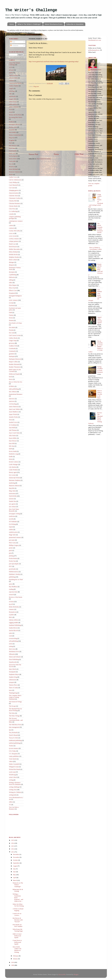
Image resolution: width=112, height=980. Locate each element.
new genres (12, 504)
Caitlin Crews (13, 177)
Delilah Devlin (13, 254)
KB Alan (11, 446)
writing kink (12, 795)
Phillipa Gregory (14, 545)
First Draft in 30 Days (15, 323)
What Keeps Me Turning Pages (18, 930)
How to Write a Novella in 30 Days (99, 394)
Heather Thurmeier (14, 367)
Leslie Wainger (13, 464)
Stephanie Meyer (14, 674)
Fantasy (11, 315)
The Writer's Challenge (31, 10)
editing (11, 280)
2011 (13, 852)
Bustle (11, 174)
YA (10, 804)
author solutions (13, 107)
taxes (10, 690)
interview (12, 398)
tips (10, 730)
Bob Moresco (13, 145)
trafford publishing (14, 743)
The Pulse (12, 713)
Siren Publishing (14, 659)
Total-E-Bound (13, 735)
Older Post (79, 154)
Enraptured (12, 293)
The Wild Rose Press (15, 724)
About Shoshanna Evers (53, 24)
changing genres (14, 190)
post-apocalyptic (14, 563)
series (10, 643)
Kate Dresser (13, 441)
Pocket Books (13, 558)
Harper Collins (13, 361)
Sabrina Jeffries (13, 620)
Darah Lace (12, 244)
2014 (13, 843)
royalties (11, 614)
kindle (11, 456)
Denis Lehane (13, 259)
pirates (11, 548)
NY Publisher (13, 521)
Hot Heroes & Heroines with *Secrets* (18, 919)
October (15, 860)
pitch (10, 550)
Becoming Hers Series (15, 117)
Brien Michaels (13, 169)
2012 (13, 849)
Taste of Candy (13, 687)
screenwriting (13, 638)
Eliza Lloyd (12, 288)
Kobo (10, 459)
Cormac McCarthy (14, 231)
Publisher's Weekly (14, 574)
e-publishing (12, 274)
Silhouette (12, 654)
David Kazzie (13, 246)
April (15, 877)
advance (11, 70)
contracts (11, 228)
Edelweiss (12, 277)
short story (12, 649)
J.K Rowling (12, 404)
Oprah (11, 527)
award (11, 112)
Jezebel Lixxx (13, 422)
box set (11, 164)
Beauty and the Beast (15, 115)
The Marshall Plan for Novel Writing (15, 709)
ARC (10, 94)
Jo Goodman (13, 425)
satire (10, 633)
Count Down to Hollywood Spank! (17, 942)
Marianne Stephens (14, 480)
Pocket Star (12, 561)
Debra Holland (13, 252)
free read (11, 333)
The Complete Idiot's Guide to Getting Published (15, 697)
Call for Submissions (15, 180)
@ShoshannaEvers (93, 50)
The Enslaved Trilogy (15, 701)
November (16, 857)
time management (14, 727)
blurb (10, 143)
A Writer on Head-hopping (18, 909)
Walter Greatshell (14, 764)
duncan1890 (62, 974)
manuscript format (14, 477)
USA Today (12, 751)
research (11, 594)
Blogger (76, 974)
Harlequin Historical (15, 359)
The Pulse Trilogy (14, 716)
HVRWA (11, 386)
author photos (13, 104)
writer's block (13, 777)
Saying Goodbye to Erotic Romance (100, 369)
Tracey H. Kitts (13, 738)
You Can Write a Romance (14, 808)
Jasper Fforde (13, 414)
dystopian (12, 272)
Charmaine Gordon (14, 198)
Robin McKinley (14, 607)
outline (11, 529)
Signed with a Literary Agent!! (99, 319)
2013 (13, 846)
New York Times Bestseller (14, 510)
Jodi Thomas (13, 430)
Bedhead (11, 122)
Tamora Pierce (13, 685)
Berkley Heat (13, 127)
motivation (12, 493)
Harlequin (12, 356)
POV (10, 566)
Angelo (11, 88)
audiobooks (12, 96)
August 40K (12, 99)
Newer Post (33, 154)
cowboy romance (14, 238)
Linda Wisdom (13, 470)
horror (11, 379)
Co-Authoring (13, 211)
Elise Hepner (13, 285)
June (14, 871)
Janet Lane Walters (14, 409)
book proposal (13, 156)
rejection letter (13, 592)
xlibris (11, 802)
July (14, 869)
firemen (11, 320)
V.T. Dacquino (13, 753)
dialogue (11, 262)
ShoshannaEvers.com (32, 34)
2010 (13, 962)
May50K (11, 488)
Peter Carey (12, 542)
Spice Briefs (12, 669)
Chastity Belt (13, 201)
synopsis (11, 682)
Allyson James (13, 78)
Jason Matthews (13, 412)
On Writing (12, 524)
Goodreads (12, 348)
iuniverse (11, 401)
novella (11, 519)
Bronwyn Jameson (14, 172)
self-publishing (13, 641)
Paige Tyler (12, 535)
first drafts (12, 327)
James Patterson (13, 406)
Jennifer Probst (13, 417)
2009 (13, 965)
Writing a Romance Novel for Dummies (15, 783)
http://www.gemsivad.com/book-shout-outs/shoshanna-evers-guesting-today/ (54, 61)
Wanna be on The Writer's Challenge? (18, 884)
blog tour (36, 86)
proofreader (12, 569)
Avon (10, 109)
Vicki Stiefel (12, 759)
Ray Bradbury (13, 586)
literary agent (13, 472)
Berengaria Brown (14, 124)
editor (10, 282)
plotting (11, 556)
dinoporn (11, 265)
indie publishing (13, 389)
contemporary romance (16, 221)
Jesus (10, 419)
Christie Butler (13, 206)
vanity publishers (14, 756)
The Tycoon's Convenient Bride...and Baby (16, 720)
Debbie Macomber (14, 249)
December (16, 854)
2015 (13, 840)
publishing (12, 577)
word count (12, 772)
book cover (12, 153)
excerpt (11, 303)
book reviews (13, 158)
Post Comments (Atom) (44, 159)
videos (11, 761)
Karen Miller (13, 438)
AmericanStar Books (15, 83)
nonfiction (12, 516)
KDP (10, 449)
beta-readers (12, 132)
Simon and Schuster (15, 657)
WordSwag (12, 774)
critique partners (14, 241)
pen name (12, 540)
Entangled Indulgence (15, 296)
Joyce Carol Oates (14, 433)
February (16, 956)
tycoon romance (13, 748)
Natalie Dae (12, 501)
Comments (14, 45)
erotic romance (13, 300)
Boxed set (12, 166)
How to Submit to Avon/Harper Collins (95, 248)
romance (11, 609)
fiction (11, 318)
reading (11, 589)
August (15, 866)
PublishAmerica (13, 571)
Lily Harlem (12, 467)
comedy (11, 214)
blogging (11, 140)
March (15, 880)
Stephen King (13, 677)
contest (11, 225)
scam (10, 636)
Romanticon (12, 612)
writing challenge (14, 787)
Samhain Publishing (15, 625)
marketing (12, 483)
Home (11, 24)
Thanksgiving (13, 693)
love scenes (12, 475)
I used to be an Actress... (17, 914)
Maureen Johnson (14, 485)
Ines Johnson (13, 391)
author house (13, 101)
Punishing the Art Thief (16, 579)
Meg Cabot (12, 491)
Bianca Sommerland (15, 135)
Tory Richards (13, 732)
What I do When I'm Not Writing (18, 905)
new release (12, 506)
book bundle (12, 151)
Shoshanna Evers (14, 651)
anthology (12, 91)
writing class (13, 789)
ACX (10, 67)
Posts (12, 42)
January (15, 959)
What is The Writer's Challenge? (29, 24)
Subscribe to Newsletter (75, 24)
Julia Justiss (12, 435)
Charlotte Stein (13, 195)
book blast (12, 148)
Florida (11, 330)
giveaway (12, 343)
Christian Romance (14, 203)
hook (10, 376)
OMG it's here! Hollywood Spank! (17, 935)
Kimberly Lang (13, 454)
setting (11, 646)
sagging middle (13, 622)
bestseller (12, 130)
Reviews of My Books (15, 597)
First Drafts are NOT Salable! (18, 925)
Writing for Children (15, 792)
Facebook (12, 305)
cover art (11, 233)
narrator (11, 498)
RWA (10, 617)
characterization (13, 193)
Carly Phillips (13, 182)
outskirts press (13, 532)
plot (10, 553)
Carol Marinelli (13, 185)
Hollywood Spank (14, 374)
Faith (10, 312)
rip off (11, 604)
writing (11, 780)
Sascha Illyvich (13, 630)
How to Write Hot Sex (15, 382)
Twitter (11, 745)
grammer (11, 354)
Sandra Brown (13, 628)
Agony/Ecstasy (13, 75)
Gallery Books (13, 338)
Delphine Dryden (14, 257)
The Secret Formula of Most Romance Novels (100, 228)
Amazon (11, 80)
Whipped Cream (14, 767)
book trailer (12, 161)
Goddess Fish (13, 346)
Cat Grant (12, 187)
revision (11, 601)
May (14, 874)
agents (11, 72)
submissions (12, 679)
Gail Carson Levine (15, 335)
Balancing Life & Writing (18, 890)
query (10, 584)
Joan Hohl (12, 427)
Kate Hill (11, 443)
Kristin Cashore (13, 462)
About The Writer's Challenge (14, 63)
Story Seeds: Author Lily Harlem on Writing (17, 949)
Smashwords (13, 662)
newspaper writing (14, 513)
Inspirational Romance (15, 394)
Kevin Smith (13, 451)
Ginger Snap (12, 340)
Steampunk (12, 672)
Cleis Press (12, 209)
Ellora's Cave (13, 290)
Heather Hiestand (14, 364)
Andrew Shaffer (13, 86)
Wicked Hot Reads (14, 769)
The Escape (12, 706)
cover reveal (12, 236)
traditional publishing (15, 740)
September (16, 863)
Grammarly (12, 351)
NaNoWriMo (13, 496)
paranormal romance (15, 537)
